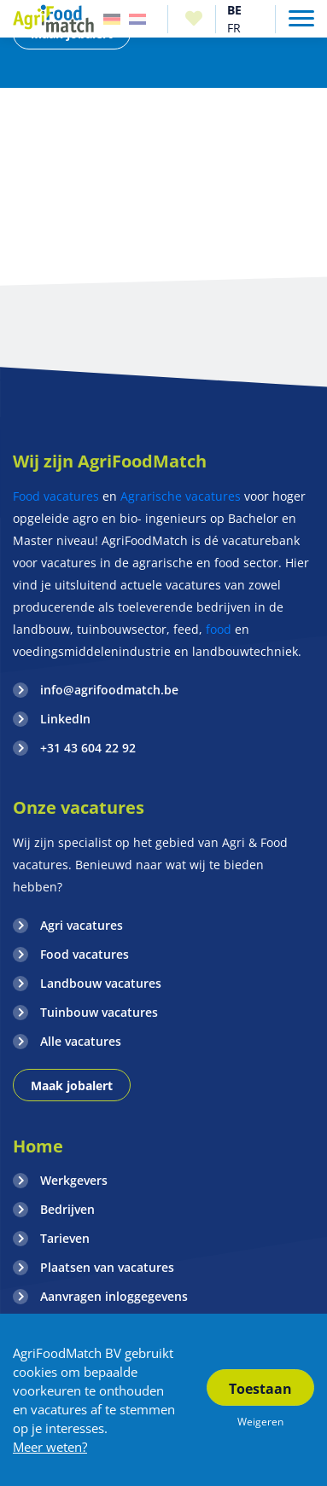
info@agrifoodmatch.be (109, 690)
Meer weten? (50, 1446)
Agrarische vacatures (180, 496)
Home (38, 1146)
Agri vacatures (81, 925)
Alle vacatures (80, 1041)
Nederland (137, 19)
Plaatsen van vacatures (107, 1267)
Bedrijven (67, 1209)
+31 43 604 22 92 (88, 748)
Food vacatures (56, 496)
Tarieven (65, 1238)
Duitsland (111, 19)
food (218, 629)
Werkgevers (74, 1180)
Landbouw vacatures (100, 983)
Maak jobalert (72, 1085)
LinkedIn (65, 719)
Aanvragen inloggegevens (114, 1296)
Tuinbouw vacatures (99, 1012)
